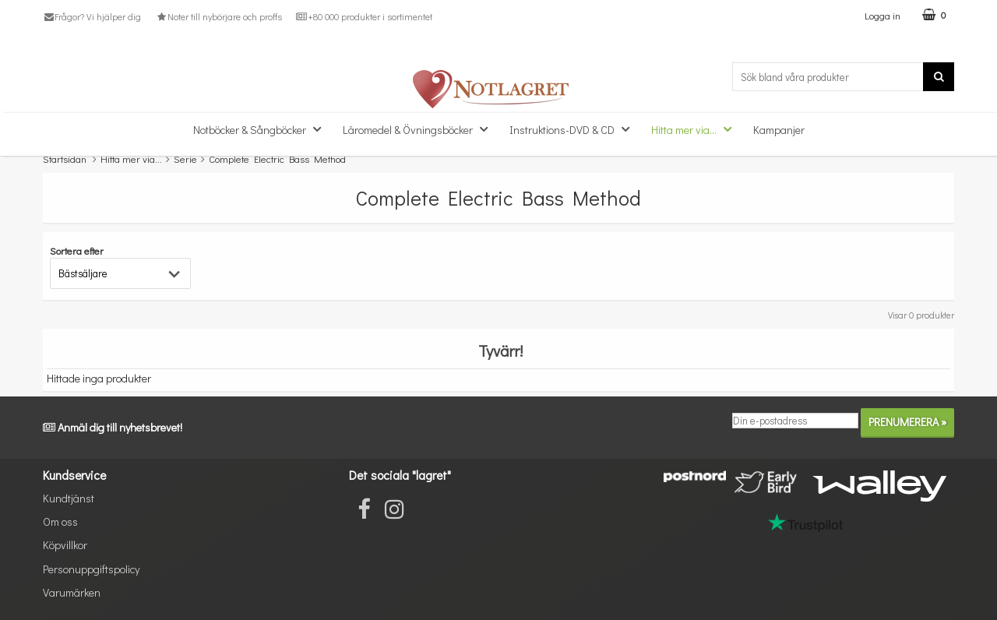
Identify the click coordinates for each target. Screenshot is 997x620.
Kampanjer (779, 129)
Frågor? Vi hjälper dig (92, 16)
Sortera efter (77, 250)
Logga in (882, 15)
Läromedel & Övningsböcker (420, 128)
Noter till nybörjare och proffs (218, 16)
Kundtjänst (68, 498)
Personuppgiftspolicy (91, 569)
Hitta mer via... (696, 128)
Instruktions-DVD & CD (574, 128)
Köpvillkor (65, 544)
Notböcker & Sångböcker (261, 128)
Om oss (60, 521)
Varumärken (71, 592)
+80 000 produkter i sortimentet (364, 16)
